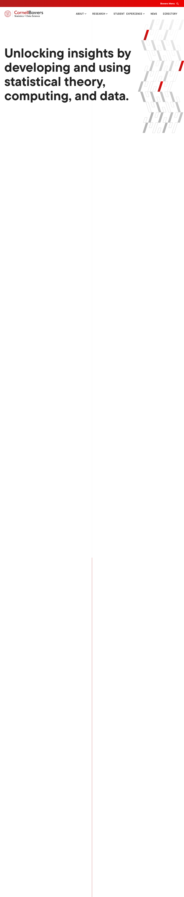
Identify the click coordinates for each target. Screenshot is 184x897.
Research (98, 13)
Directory (170, 13)
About (80, 13)
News (154, 13)
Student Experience (127, 13)
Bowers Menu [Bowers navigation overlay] (167, 3)
